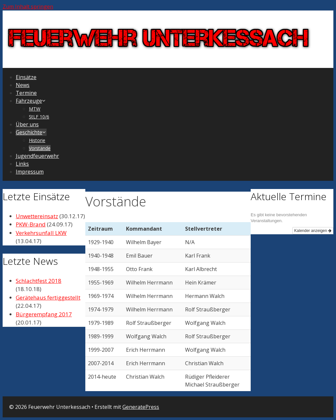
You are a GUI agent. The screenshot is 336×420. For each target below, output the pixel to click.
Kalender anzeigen (312, 230)
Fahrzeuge (31, 100)
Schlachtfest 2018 (38, 280)
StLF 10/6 (39, 117)
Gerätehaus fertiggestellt (48, 297)
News (23, 85)
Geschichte (31, 132)
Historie (37, 140)
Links (22, 163)
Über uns (27, 124)
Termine (26, 92)
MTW (34, 109)
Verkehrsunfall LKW (41, 233)
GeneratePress (140, 406)
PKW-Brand (31, 224)
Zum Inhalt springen (28, 6)
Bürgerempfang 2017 (44, 314)
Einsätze (26, 77)
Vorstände (40, 148)
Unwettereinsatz (37, 216)
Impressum (30, 171)
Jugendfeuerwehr (37, 155)
